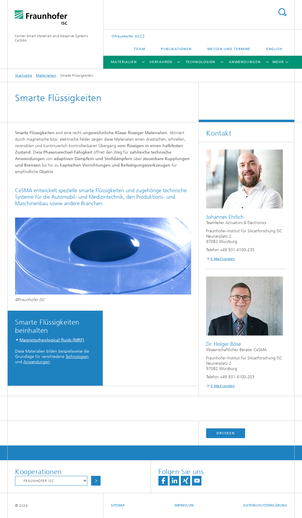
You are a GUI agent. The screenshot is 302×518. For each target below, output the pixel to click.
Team (139, 49)
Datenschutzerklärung (265, 505)
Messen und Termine (228, 49)
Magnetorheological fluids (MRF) (51, 340)
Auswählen (96, 481)
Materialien (124, 62)
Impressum (184, 505)
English (274, 49)
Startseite (23, 75)
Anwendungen (245, 62)
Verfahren (161, 62)
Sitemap (118, 505)
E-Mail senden (223, 259)
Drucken (225, 433)
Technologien (201, 62)
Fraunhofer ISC (127, 36)
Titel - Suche (282, 12)
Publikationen (176, 49)
